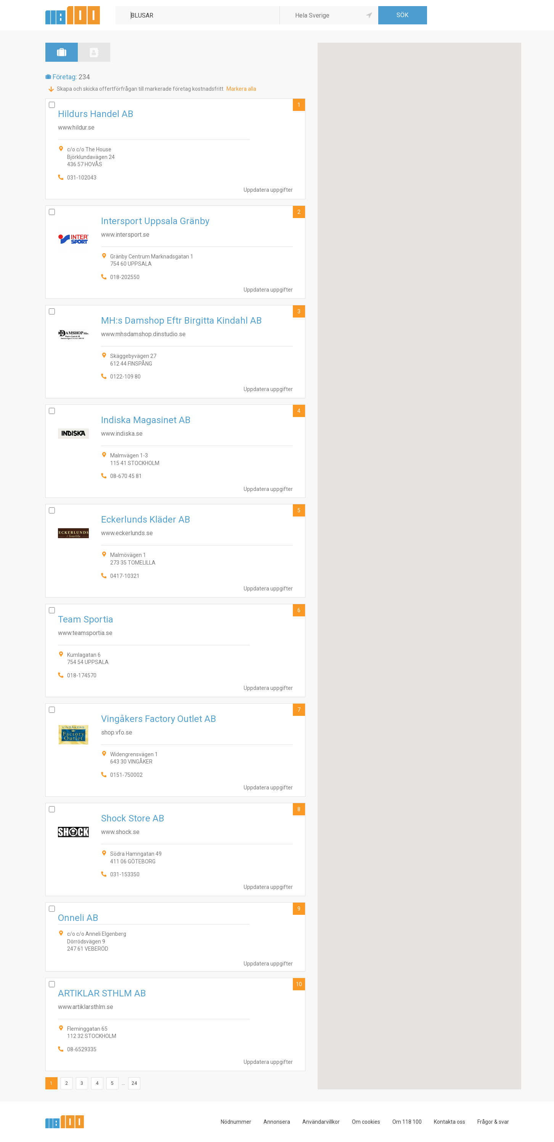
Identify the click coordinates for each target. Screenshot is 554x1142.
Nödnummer (236, 1122)
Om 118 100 (407, 1122)
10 (299, 984)
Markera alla (241, 89)
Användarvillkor (321, 1122)
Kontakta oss (449, 1122)
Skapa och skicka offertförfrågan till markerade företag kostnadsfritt (140, 89)
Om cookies (366, 1122)
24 (134, 1083)
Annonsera (276, 1122)
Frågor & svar (493, 1122)
